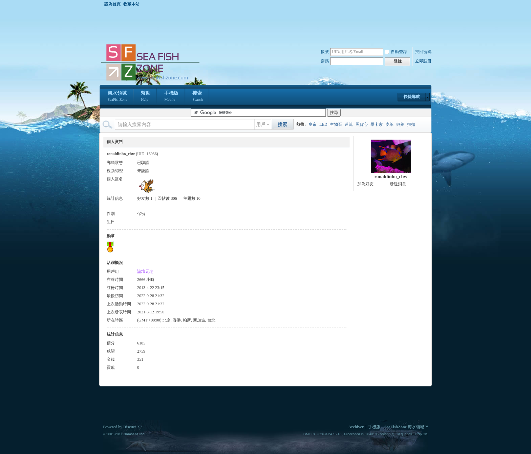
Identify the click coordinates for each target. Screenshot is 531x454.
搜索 (197, 97)
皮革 (389, 124)
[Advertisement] (267, 25)
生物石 (336, 124)
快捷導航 (412, 96)
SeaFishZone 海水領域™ (406, 427)
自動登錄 (396, 51)
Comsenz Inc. (134, 434)
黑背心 (362, 124)
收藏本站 (131, 4)
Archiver (356, 427)
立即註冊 (423, 61)
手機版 (171, 97)
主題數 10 (191, 198)
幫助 (145, 97)
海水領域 (117, 97)
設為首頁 (112, 4)
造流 (349, 124)
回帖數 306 (167, 198)
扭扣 (411, 124)
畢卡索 (376, 124)
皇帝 (313, 124)
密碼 (325, 61)
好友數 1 (144, 198)
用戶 (261, 124)
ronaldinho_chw (391, 176)
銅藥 (400, 124)
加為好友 (365, 184)
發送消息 (398, 184)
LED (323, 124)
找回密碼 (423, 51)
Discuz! (129, 427)
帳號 (325, 51)
